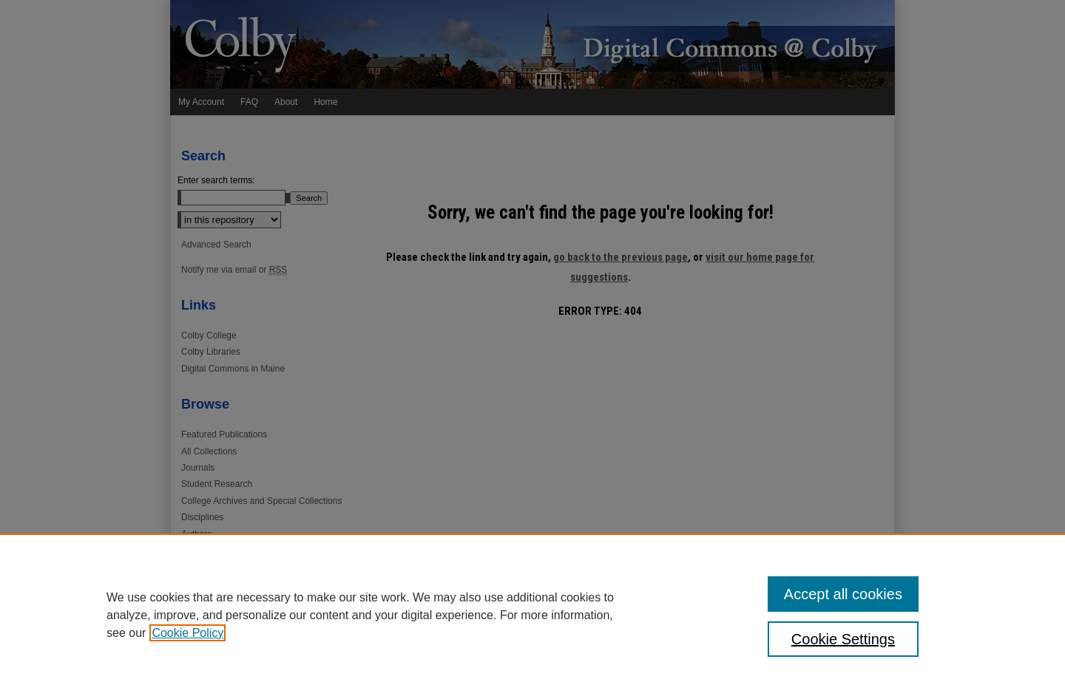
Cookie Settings (843, 639)
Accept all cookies (843, 594)
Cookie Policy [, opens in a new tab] (187, 633)
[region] (532, 614)
